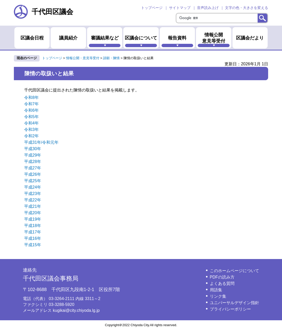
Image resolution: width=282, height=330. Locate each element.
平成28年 (32, 161)
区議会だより (250, 37)
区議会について (141, 37)
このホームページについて (234, 271)
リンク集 (218, 296)
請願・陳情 (111, 58)
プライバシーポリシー (230, 309)
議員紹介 (68, 37)
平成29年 (32, 155)
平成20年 (32, 213)
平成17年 (32, 232)
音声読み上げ (208, 8)
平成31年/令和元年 (41, 142)
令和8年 (31, 97)
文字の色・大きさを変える (246, 8)
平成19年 (32, 219)
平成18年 (32, 225)
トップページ (152, 8)
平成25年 (32, 181)
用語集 (216, 290)
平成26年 (32, 174)
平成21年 (32, 206)
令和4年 (31, 123)
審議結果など (105, 37)
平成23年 (32, 193)
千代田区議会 (43, 12)
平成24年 (32, 187)
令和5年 (31, 117)
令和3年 (31, 129)
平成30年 (32, 149)
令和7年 (31, 104)
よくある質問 (222, 283)
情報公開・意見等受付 (213, 38)
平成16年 (32, 238)
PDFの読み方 (222, 277)
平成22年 (32, 200)
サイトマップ (180, 8)
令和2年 (31, 136)
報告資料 (177, 37)
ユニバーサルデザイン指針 (234, 303)
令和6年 (31, 110)
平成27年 (32, 168)
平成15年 (32, 245)
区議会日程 (32, 37)
